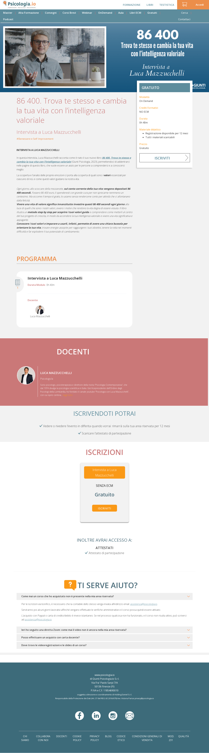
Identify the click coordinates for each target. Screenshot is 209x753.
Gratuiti (152, 12)
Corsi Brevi (69, 12)
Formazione (131, 5)
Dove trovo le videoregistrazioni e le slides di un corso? (54, 645)
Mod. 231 (171, 738)
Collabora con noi (43, 738)
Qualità (183, 736)
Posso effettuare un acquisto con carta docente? (50, 637)
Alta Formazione (28, 12)
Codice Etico (121, 738)
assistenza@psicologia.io (143, 604)
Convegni (50, 12)
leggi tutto (68, 395)
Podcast (8, 19)
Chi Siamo (25, 738)
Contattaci (184, 19)
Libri (149, 5)
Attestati (105, 547)
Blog (108, 736)
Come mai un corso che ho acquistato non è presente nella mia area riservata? (67, 596)
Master (7, 12)
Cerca (184, 12)
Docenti (61, 736)
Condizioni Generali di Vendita (147, 738)
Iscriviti (162, 158)
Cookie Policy (77, 738)
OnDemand (105, 12)
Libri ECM (135, 12)
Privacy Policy (94, 738)
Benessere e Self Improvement (35, 138)
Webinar (87, 12)
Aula (121, 12)
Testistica (166, 5)
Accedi (200, 4)
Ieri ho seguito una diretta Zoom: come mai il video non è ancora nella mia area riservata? (74, 630)
